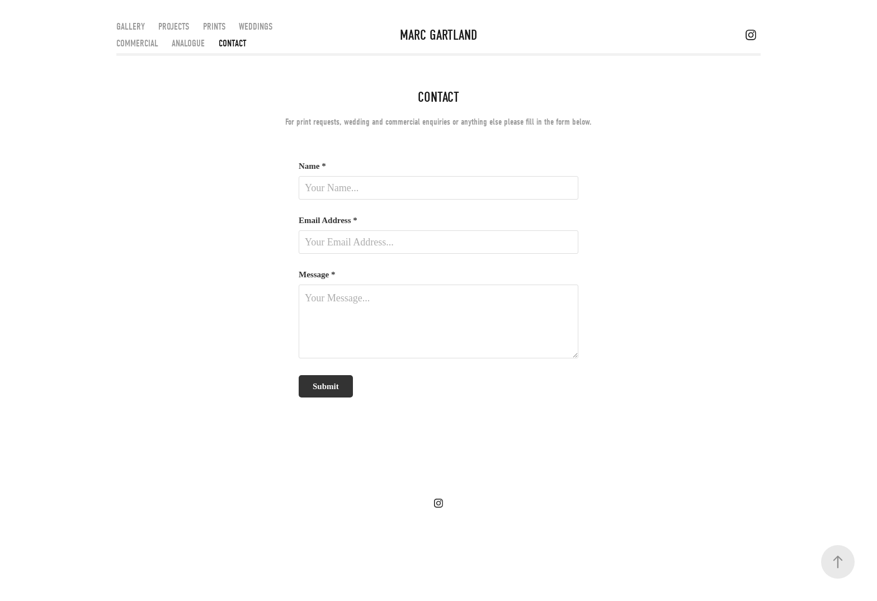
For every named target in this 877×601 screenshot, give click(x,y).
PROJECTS (173, 26)
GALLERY (130, 26)
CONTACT (233, 43)
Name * (312, 166)
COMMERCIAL (137, 43)
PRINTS (214, 26)
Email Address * (328, 220)
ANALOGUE (188, 43)
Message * (317, 275)
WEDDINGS (255, 26)
